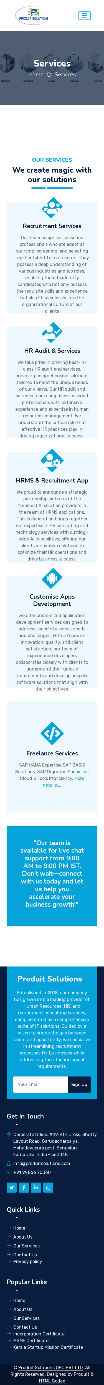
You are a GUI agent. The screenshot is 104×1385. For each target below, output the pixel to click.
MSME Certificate (28, 1340)
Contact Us (22, 1254)
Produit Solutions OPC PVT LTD (50, 1367)
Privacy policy (24, 1261)
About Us (19, 1237)
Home (36, 74)
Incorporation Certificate (36, 1334)
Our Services (23, 1246)
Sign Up (79, 1084)
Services (65, 74)
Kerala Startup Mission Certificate (45, 1347)
